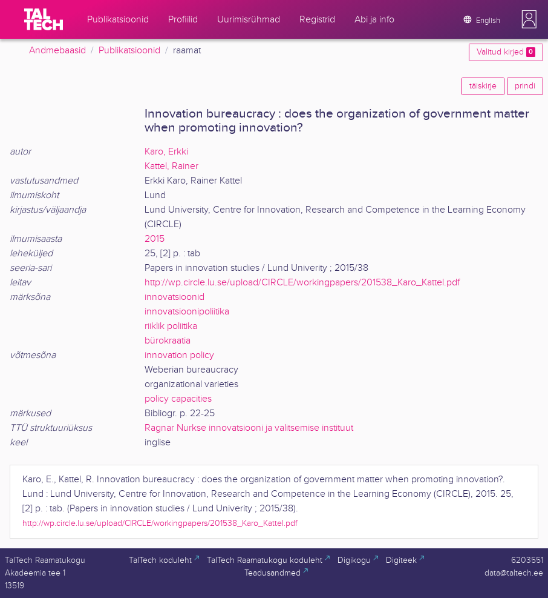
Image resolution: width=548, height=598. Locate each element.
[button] (529, 19)
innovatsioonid (174, 297)
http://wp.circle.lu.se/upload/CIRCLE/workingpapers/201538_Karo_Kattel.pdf (302, 282)
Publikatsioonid (129, 50)
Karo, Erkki (166, 152)
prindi (525, 86)
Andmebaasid (57, 50)
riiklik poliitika (171, 326)
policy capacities (178, 399)
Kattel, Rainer (171, 166)
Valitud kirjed (506, 52)
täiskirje (483, 86)
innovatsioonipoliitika (187, 311)
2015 (155, 239)
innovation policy (179, 355)
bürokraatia (168, 341)
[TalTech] (43, 19)
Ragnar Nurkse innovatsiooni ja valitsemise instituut (249, 428)
